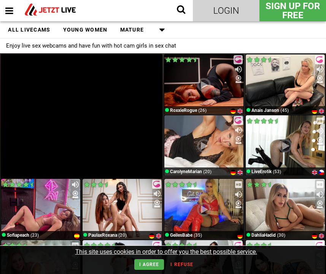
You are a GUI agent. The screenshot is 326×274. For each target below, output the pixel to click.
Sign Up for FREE (293, 11)
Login (226, 10)
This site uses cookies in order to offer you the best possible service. (166, 251)
